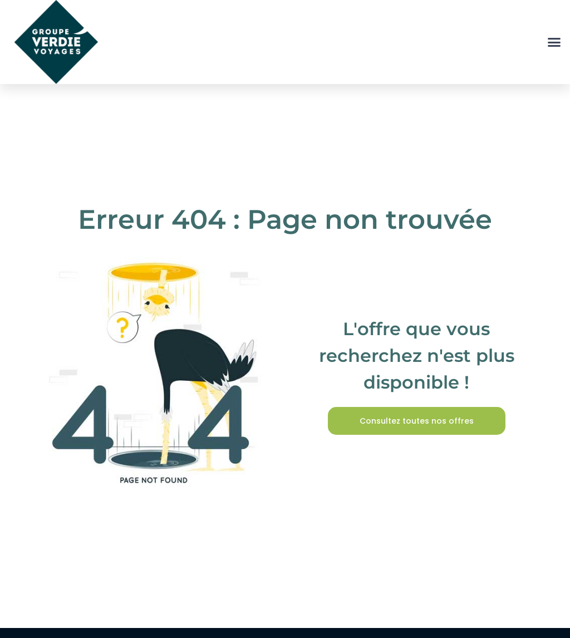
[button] (554, 42)
